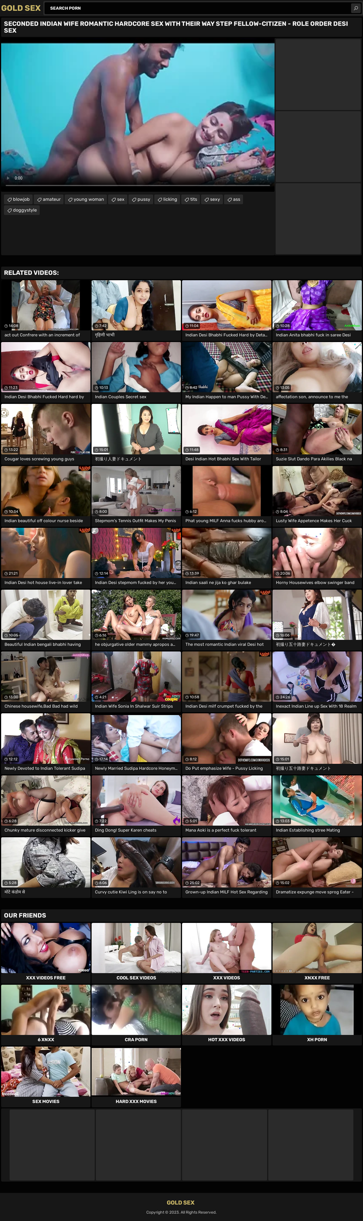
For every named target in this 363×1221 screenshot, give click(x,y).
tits (193, 199)
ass (236, 199)
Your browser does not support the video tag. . (138, 115)
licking (170, 199)
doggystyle (25, 210)
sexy (215, 199)
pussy (144, 199)
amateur (52, 199)
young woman (89, 199)
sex (120, 199)
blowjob (21, 199)
